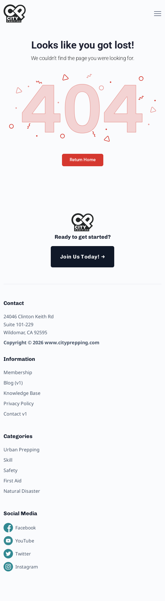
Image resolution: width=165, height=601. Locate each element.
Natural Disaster (22, 491)
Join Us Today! (79, 256)
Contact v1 (15, 414)
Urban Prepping (22, 449)
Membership (18, 372)
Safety (10, 470)
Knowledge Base (22, 393)
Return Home (83, 159)
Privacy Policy (19, 403)
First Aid (13, 480)
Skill (8, 460)
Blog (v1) (13, 382)
